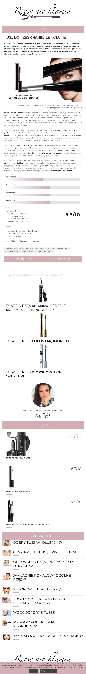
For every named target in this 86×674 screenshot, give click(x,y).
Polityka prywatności (48, 671)
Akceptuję (33, 671)
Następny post (62, 259)
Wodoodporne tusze (34, 612)
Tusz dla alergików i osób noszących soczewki (39, 601)
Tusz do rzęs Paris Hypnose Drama (29, 525)
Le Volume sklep (11, 251)
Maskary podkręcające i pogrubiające (37, 624)
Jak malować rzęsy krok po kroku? (48, 636)
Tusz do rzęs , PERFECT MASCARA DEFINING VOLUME (36, 308)
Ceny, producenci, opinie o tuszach (47, 552)
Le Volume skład (26, 251)
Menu (43, 29)
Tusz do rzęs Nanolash (18, 458)
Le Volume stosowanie (44, 251)
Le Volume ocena (63, 248)
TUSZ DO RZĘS (18, 491)
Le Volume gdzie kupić (44, 248)
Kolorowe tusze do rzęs (37, 589)
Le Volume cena (11, 248)
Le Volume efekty (26, 248)
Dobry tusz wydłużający (37, 542)
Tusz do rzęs (37, 341)
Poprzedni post (23, 259)
